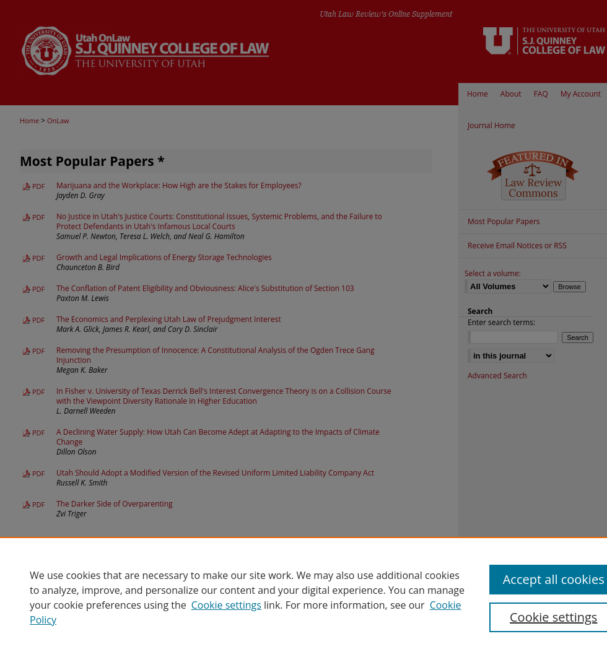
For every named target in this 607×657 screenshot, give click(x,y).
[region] (303, 597)
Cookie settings (226, 605)
